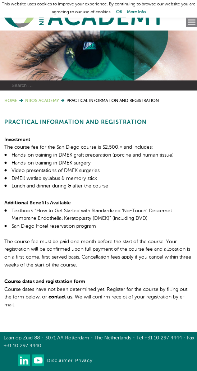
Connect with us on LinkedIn (24, 360)
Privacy (83, 360)
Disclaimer (60, 360)
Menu (191, 22)
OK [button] (119, 12)
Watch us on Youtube (38, 360)
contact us (60, 297)
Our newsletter (9, 360)
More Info (136, 12)
